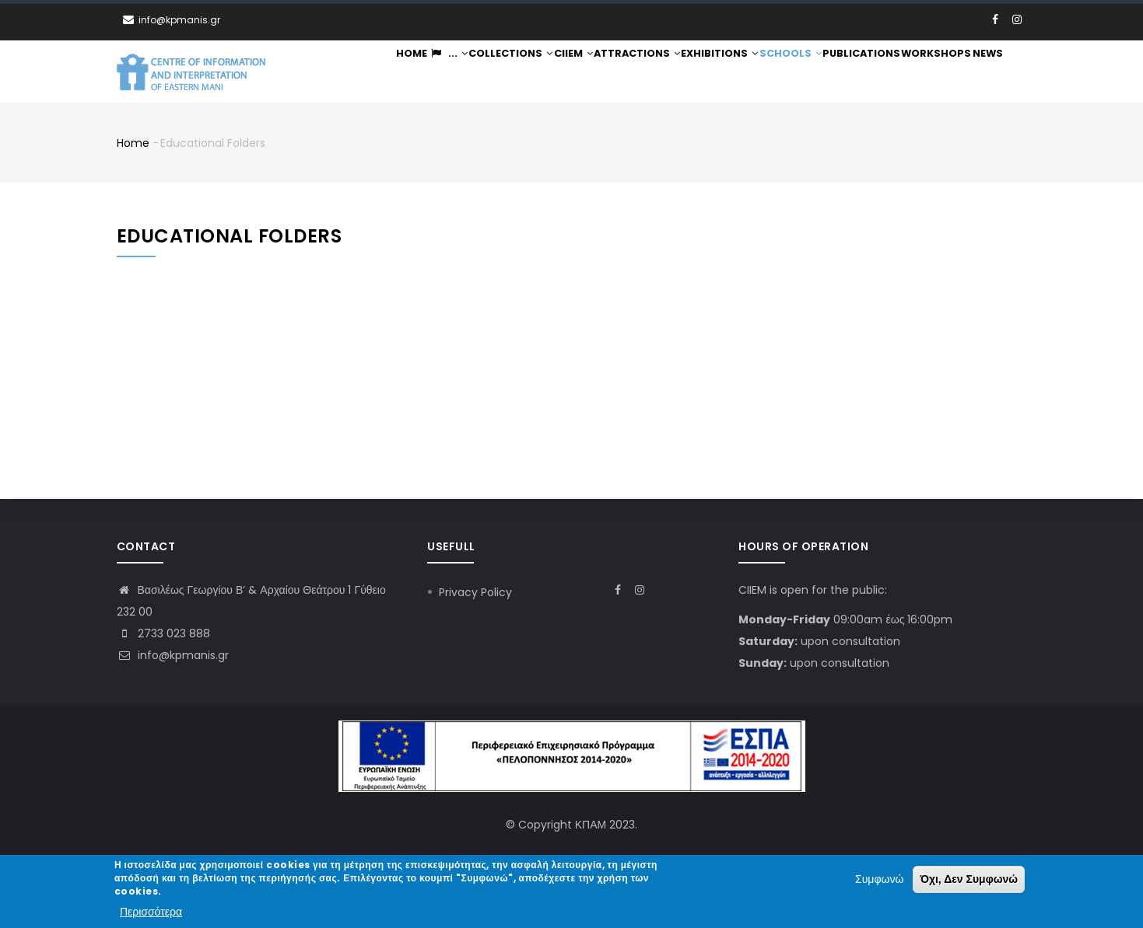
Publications (861, 71)
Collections (506, 71)
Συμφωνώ (879, 880)
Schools (790, 71)
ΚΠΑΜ (590, 824)
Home (402, 71)
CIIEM (571, 71)
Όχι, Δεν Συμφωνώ (969, 880)
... (442, 71)
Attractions (636, 71)
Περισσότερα (151, 912)
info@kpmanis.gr (173, 655)
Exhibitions (719, 71)
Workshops (934, 71)
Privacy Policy (475, 592)
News (987, 71)
